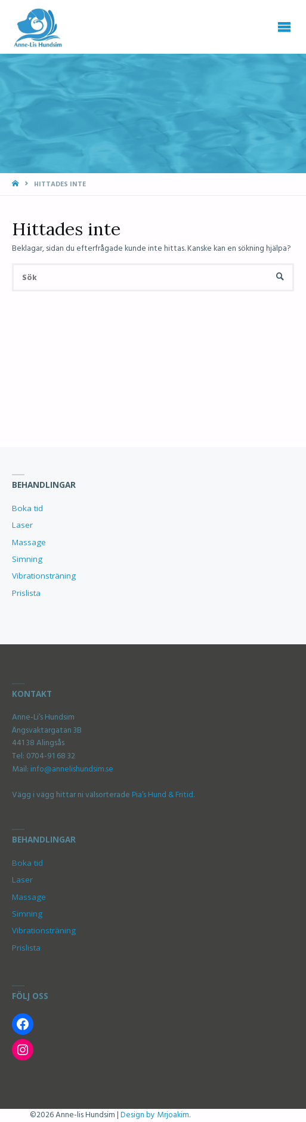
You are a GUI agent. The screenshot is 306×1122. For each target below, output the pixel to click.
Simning (27, 559)
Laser (22, 524)
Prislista (26, 593)
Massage (29, 542)
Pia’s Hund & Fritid (162, 794)
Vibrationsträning (44, 575)
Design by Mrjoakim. (155, 1114)
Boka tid (27, 508)
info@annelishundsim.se (71, 769)
